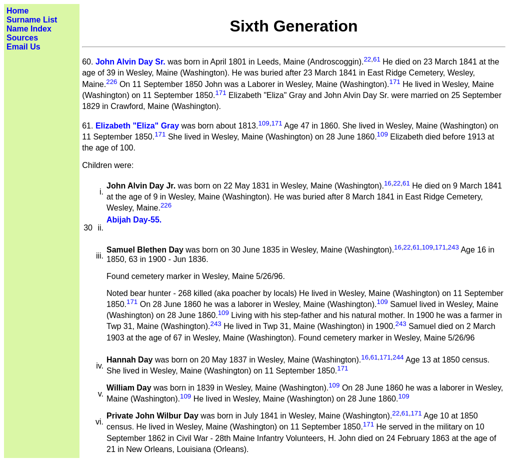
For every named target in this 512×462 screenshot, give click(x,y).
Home (17, 10)
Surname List (31, 20)
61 (376, 59)
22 (367, 59)
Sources (22, 38)
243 (453, 247)
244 (398, 357)
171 (394, 82)
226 (111, 82)
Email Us (23, 46)
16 (388, 183)
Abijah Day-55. (134, 220)
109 (263, 123)
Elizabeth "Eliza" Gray (137, 126)
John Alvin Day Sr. (131, 62)
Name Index (29, 28)
